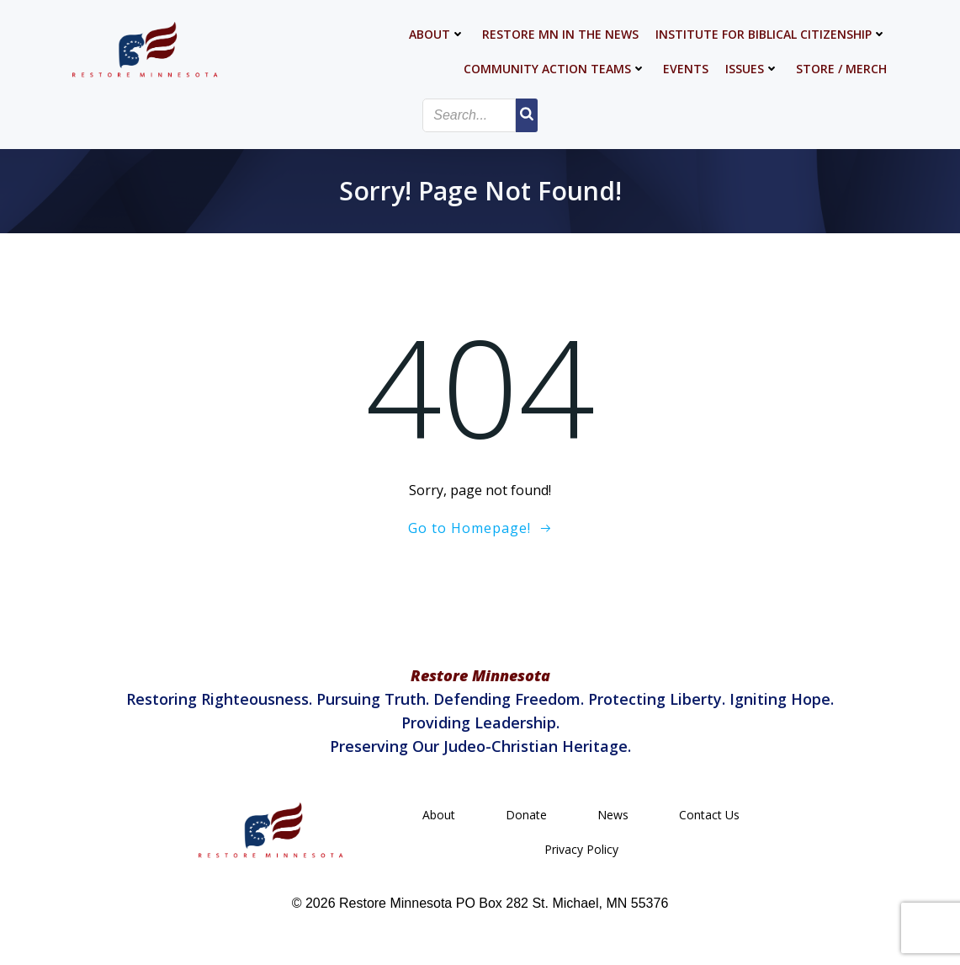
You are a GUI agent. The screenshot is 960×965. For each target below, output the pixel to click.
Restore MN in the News (560, 34)
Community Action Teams (555, 69)
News (613, 815)
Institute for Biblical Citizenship (771, 34)
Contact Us (709, 815)
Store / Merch (841, 69)
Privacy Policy (581, 849)
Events (685, 69)
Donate (526, 815)
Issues (752, 69)
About (437, 34)
